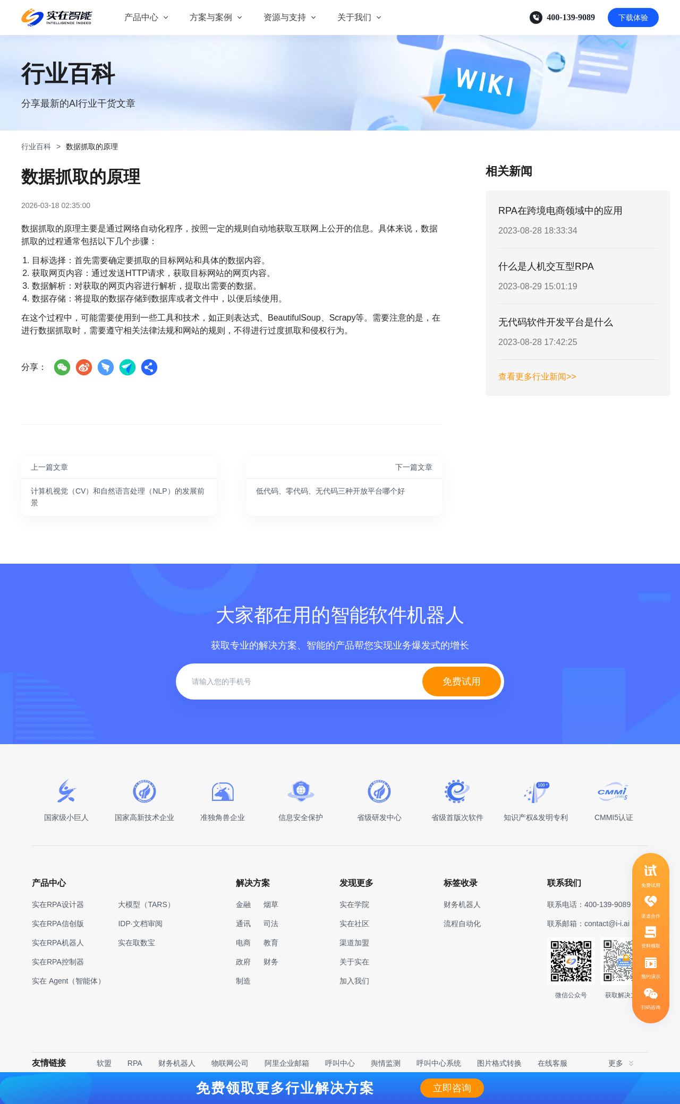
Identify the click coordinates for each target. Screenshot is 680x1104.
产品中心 (141, 17)
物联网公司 (230, 1063)
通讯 (243, 923)
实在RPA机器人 (58, 942)
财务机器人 (177, 1063)
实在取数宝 (136, 942)
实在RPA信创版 (58, 923)
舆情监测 (386, 1063)
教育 (271, 942)
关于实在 (354, 962)
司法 (271, 923)
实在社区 (354, 923)
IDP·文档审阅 (140, 923)
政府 (243, 962)
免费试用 (462, 681)
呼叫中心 (340, 1063)
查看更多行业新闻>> (537, 376)
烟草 (271, 904)
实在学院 (354, 904)
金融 (243, 904)
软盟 (104, 1063)
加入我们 (354, 981)
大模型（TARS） (146, 904)
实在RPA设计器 (58, 904)
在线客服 (552, 1063)
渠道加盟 (354, 942)
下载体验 (633, 17)
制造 (243, 981)
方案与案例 (211, 17)
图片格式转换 (499, 1063)
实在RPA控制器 (58, 962)
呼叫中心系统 (438, 1063)
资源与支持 (285, 17)
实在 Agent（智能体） (68, 981)
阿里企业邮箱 (287, 1063)
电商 (243, 942)
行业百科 (36, 146)
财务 (271, 962)
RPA (135, 1063)
